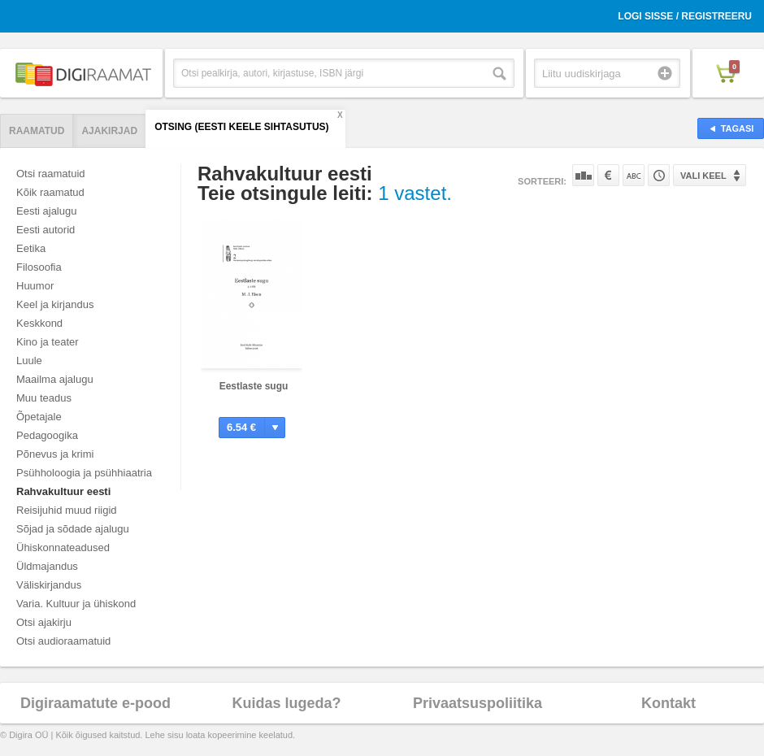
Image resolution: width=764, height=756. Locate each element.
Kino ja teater (47, 342)
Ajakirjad (109, 131)
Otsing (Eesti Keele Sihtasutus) (241, 127)
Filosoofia (39, 267)
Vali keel (703, 175)
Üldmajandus (47, 566)
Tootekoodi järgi (659, 175)
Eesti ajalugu (46, 211)
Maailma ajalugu (54, 379)
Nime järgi (634, 175)
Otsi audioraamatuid (63, 641)
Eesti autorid (45, 230)
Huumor (35, 286)
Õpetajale (39, 417)
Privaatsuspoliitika (477, 703)
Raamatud (36, 131)
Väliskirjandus (48, 585)
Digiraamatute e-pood (95, 703)
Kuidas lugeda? (286, 703)
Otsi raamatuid (50, 173)
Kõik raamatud (50, 192)
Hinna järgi (608, 175)
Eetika (31, 248)
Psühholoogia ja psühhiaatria (84, 473)
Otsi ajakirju (44, 622)
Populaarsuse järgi (583, 175)
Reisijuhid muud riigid (66, 510)
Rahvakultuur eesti (63, 491)
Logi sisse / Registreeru (685, 16)
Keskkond (39, 323)
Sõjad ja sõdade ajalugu (72, 529)
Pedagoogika (47, 435)
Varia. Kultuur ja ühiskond (76, 603)
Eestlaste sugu (254, 386)
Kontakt (668, 703)
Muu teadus (44, 398)
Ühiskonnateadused (63, 547)
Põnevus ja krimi (54, 454)
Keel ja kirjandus (54, 304)
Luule (29, 360)
